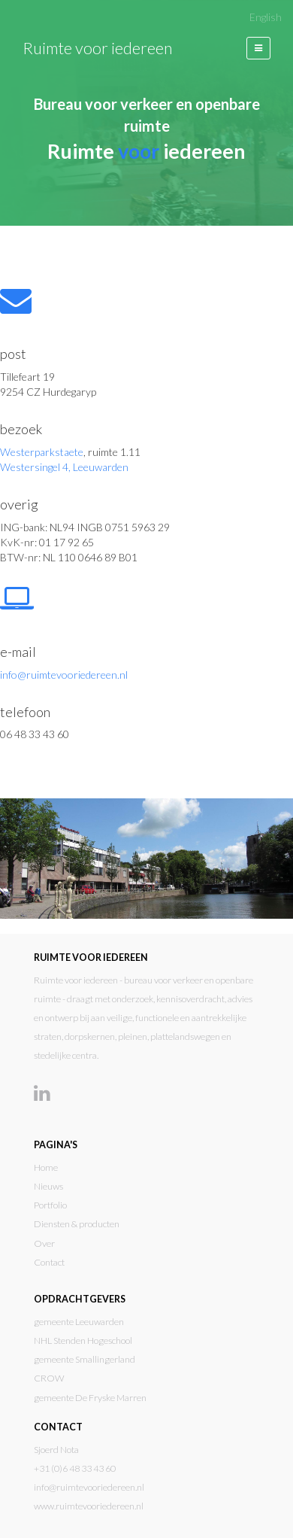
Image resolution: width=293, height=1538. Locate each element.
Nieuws (48, 1186)
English (265, 17)
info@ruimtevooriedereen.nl (64, 674)
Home (46, 1167)
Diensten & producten (76, 1223)
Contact (49, 1262)
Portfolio (50, 1205)
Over (44, 1243)
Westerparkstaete (41, 451)
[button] (258, 48)
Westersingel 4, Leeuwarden (64, 466)
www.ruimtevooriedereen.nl (88, 1506)
